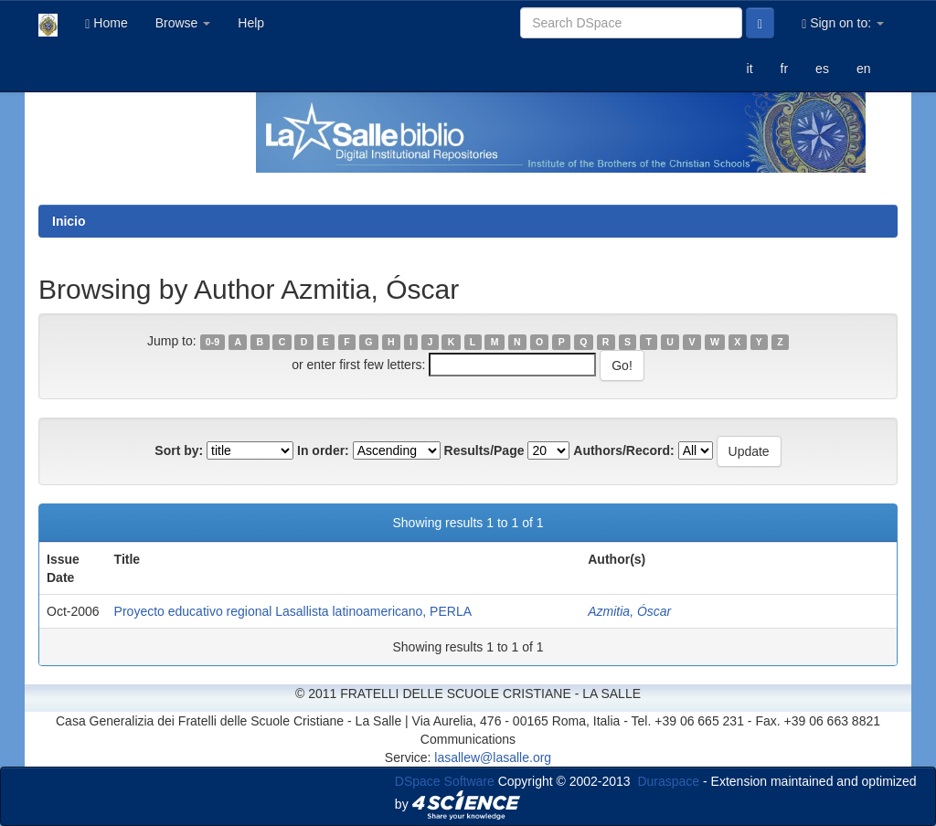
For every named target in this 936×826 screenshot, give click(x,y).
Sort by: (178, 450)
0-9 (212, 341)
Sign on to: (843, 23)
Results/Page (484, 450)
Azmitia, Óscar (629, 611)
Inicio (69, 221)
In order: (323, 450)
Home (106, 23)
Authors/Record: (623, 450)
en (863, 68)
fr (785, 68)
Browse (183, 23)
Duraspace (668, 781)
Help (251, 23)
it (750, 68)
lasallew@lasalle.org (492, 757)
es (822, 68)
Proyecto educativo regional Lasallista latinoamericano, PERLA (293, 611)
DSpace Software (445, 781)
